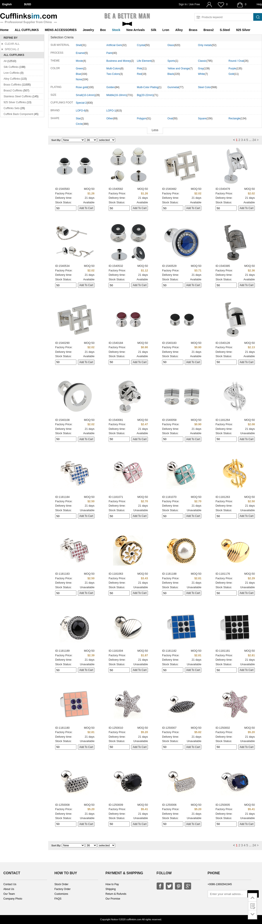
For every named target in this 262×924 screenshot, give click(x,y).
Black (171, 73)
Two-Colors (113, 73)
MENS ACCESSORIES (61, 30)
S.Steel (225, 30)
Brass (193, 30)
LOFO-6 (80, 110)
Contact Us (9, 884)
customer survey (252, 906)
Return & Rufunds (116, 893)
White (201, 73)
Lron (166, 30)
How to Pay (112, 884)
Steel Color (204, 87)
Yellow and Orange (179, 68)
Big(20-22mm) (145, 95)
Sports (171, 60)
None (79, 79)
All (5, 61)
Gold (231, 73)
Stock (116, 30)
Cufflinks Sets (12, 108)
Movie (79, 60)
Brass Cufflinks (12, 84)
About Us (8, 889)
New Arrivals (135, 30)
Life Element (144, 60)
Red (139, 73)
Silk (153, 30)
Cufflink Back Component (18, 114)
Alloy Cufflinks (12, 78)
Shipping (111, 889)
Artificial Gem (114, 45)
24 (254, 140)
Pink (139, 68)
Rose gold (82, 87)
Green (79, 68)
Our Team (9, 893)
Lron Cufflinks (12, 72)
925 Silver (243, 30)
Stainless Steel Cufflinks (18, 96)
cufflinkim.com (133, 919)
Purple (232, 68)
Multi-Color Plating (147, 87)
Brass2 (209, 30)
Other (109, 118)
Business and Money (118, 60)
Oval (170, 118)
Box (103, 30)
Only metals (205, 45)
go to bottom (252, 914)
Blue (78, 73)
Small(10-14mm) (85, 95)
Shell (79, 45)
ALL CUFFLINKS (27, 30)
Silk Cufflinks (11, 67)
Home (4, 30)
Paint (109, 53)
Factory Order (63, 889)
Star (78, 118)
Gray (201, 68)
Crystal (141, 45)
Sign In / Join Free (189, 4)
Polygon (141, 118)
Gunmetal (173, 87)
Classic (202, 60)
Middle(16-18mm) (116, 95)
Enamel (80, 53)
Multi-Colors (113, 68)
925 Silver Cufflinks (15, 102)
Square (202, 118)
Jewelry (88, 30)
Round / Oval (236, 60)
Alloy (179, 30)
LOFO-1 (111, 110)
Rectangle (234, 118)
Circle (79, 123)
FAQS (58, 898)
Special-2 (81, 102)
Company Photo (12, 898)
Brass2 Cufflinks (13, 90)
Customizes (61, 893)
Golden (110, 87)
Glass (171, 45)
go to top (252, 897)
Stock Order (61, 884)
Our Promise (113, 898)
